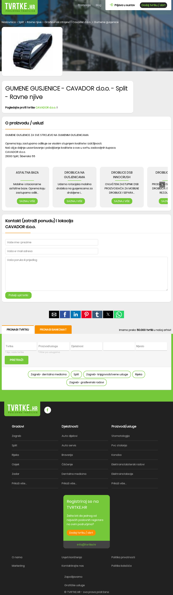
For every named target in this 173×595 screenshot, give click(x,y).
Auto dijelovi (69, 436)
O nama (17, 557)
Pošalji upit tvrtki (18, 295)
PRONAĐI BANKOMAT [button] (53, 330)
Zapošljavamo (73, 577)
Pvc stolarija (119, 445)
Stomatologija (121, 436)
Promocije (84, 5)
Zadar (15, 474)
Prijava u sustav (122, 5)
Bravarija (67, 455)
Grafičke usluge (74, 585)
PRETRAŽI (16, 360)
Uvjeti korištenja (72, 557)
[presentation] (162, 184)
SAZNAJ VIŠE (27, 201)
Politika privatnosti (123, 557)
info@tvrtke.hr (86, 545)
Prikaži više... (19, 483)
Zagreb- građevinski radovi (86, 382)
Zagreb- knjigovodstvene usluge (107, 374)
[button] (54, 314)
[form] (86, 357)
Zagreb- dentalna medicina (49, 374)
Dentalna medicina (74, 474)
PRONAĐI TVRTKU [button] (18, 330)
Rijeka (138, 374)
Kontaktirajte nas (73, 566)
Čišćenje (67, 464)
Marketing (18, 566)
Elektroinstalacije (122, 474)
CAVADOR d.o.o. (45, 108)
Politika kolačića (122, 566)
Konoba (116, 455)
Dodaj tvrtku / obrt (153, 5)
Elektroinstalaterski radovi (128, 464)
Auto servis (69, 445)
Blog (98, 5)
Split (76, 374)
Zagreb (16, 436)
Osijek (15, 464)
